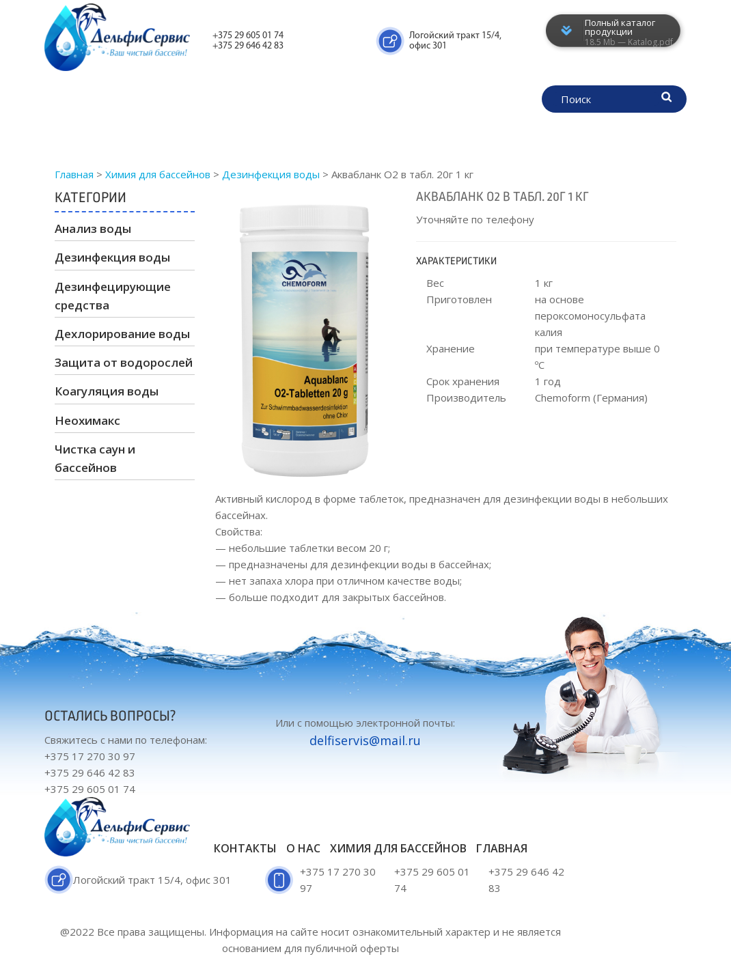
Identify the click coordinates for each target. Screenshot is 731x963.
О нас (439, 101)
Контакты (338, 135)
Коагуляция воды (106, 391)
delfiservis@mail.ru (365, 740)
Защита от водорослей (124, 362)
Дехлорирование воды (122, 333)
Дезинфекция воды (112, 257)
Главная (134, 101)
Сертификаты (364, 101)
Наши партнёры (243, 135)
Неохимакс (87, 420)
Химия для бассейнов (242, 101)
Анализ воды (93, 228)
